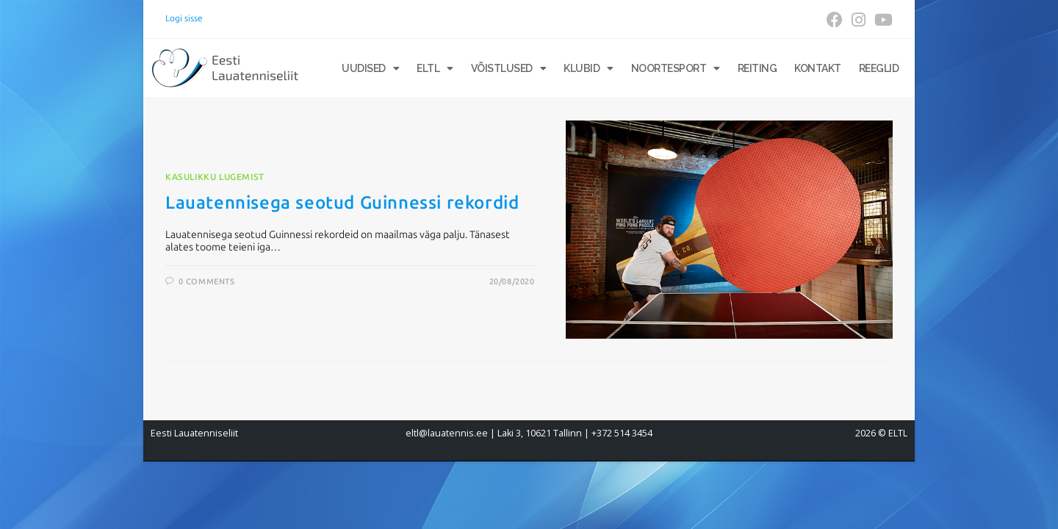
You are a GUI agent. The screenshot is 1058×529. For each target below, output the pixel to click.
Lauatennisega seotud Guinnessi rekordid (342, 202)
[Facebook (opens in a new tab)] (834, 20)
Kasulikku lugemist (214, 177)
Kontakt (817, 68)
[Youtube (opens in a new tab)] (881, 20)
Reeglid (879, 68)
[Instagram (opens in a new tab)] (858, 20)
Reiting (757, 68)
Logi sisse (184, 18)
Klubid (588, 68)
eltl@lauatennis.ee (447, 433)
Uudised (370, 68)
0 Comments (207, 282)
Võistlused (509, 68)
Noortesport (675, 68)
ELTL (435, 68)
